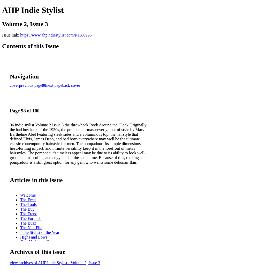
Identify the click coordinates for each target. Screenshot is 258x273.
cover (14, 85)
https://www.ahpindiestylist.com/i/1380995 (56, 35)
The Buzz (28, 223)
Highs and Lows (33, 237)
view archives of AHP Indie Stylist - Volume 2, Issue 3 (55, 263)
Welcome (28, 195)
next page (54, 85)
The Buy (27, 209)
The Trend (28, 214)
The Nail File (31, 228)
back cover (71, 85)
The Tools (28, 204)
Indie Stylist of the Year (39, 232)
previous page (30, 85)
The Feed (28, 200)
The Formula (31, 218)
